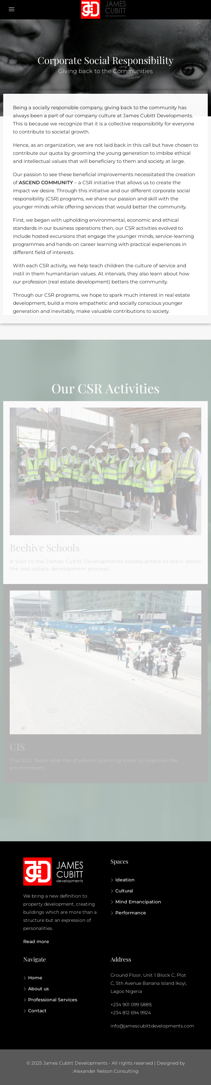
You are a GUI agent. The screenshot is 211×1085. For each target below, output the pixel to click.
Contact (37, 1011)
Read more (36, 941)
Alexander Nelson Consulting (106, 1071)
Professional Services (52, 1000)
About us (38, 989)
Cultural (124, 891)
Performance (130, 913)
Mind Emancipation (138, 902)
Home (35, 978)
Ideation (125, 880)
